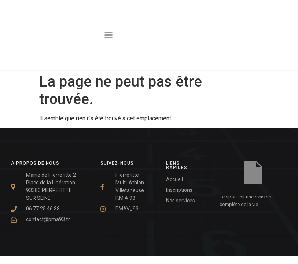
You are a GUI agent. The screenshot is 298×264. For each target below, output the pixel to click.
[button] (108, 34)
